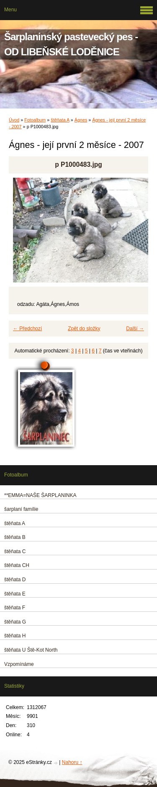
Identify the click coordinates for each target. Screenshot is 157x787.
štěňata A (60, 119)
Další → (135, 328)
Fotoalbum (35, 119)
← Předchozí (27, 328)
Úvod (14, 119)
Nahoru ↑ (72, 762)
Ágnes (81, 119)
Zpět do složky (84, 328)
